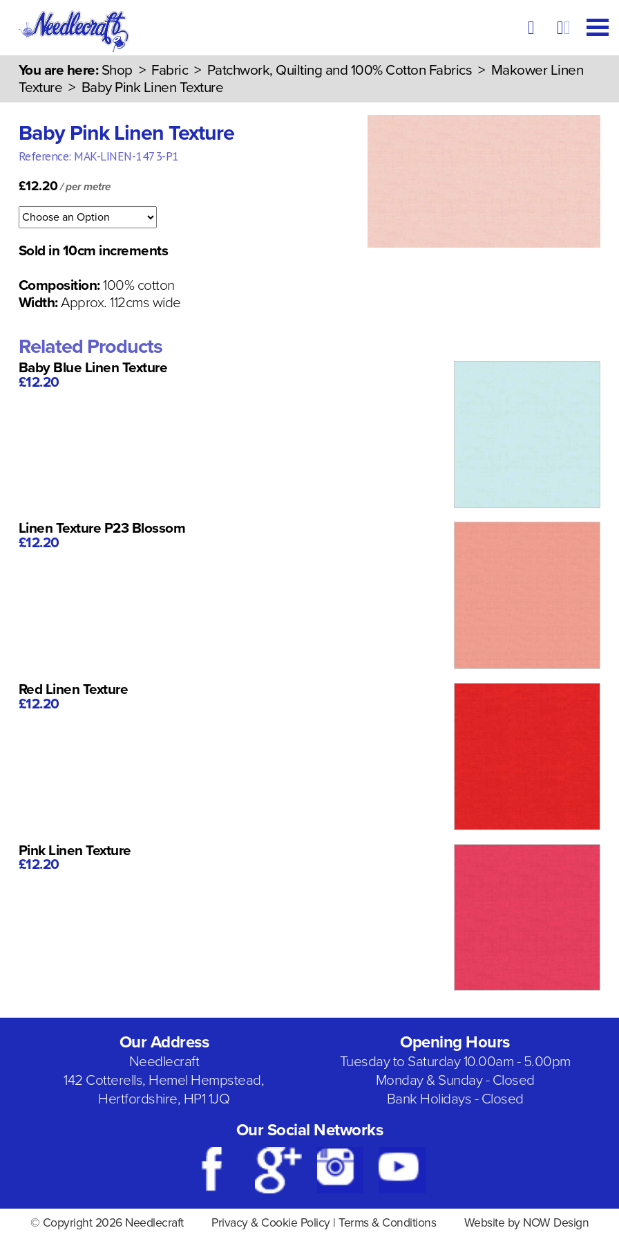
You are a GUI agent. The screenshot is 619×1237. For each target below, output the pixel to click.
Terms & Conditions (387, 1223)
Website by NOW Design (526, 1223)
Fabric (169, 70)
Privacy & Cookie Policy (270, 1223)
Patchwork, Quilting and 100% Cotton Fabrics (340, 70)
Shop (117, 70)
